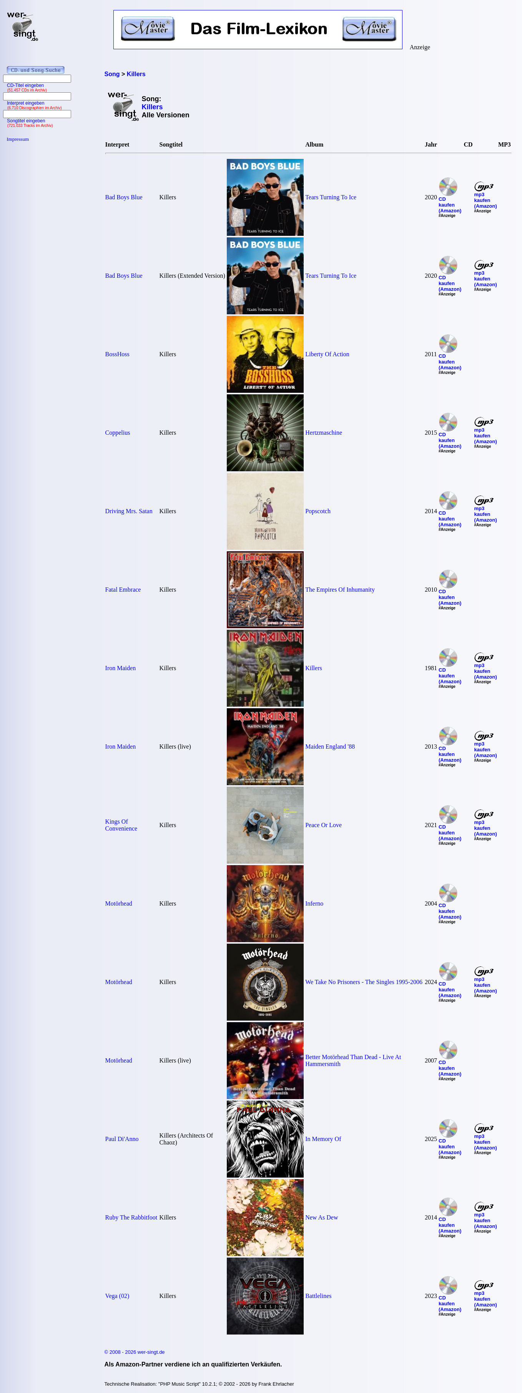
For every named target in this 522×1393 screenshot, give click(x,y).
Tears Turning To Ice (330, 197)
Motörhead (118, 903)
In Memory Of (323, 1139)
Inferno (314, 903)
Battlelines (318, 1296)
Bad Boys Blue (124, 197)
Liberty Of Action (327, 354)
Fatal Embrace (123, 589)
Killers (313, 668)
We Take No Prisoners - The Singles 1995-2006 (363, 982)
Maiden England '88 (330, 746)
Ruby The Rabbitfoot (131, 1217)
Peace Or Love (323, 825)
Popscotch (318, 511)
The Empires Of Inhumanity (340, 589)
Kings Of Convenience (121, 825)
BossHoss (117, 354)
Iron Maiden (120, 668)
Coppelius (117, 432)
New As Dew (321, 1217)
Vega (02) (117, 1296)
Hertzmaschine (323, 432)
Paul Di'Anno (122, 1139)
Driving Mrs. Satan (129, 511)
